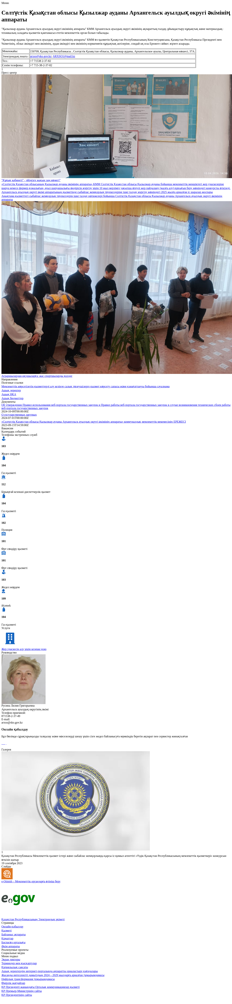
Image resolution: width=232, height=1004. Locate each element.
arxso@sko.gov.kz (40, 56)
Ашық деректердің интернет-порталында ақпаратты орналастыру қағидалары (49, 971)
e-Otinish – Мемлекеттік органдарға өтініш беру (31, 881)
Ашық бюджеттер (12, 398)
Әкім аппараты (10, 946)
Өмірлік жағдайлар (13, 983)
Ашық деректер (11, 390)
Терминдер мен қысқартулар (19, 963)
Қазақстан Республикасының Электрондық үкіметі (33, 919)
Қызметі (6, 930)
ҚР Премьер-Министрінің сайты (21, 990)
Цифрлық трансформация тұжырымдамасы (28, 979)
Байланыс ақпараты (13, 934)
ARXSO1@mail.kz (64, 56)
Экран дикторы (10, 959)
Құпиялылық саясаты (14, 967)
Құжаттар (7, 938)
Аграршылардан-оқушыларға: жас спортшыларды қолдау (36, 375)
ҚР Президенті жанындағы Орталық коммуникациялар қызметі (40, 987)
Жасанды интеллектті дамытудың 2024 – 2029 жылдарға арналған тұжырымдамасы (52, 975)
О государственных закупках (19, 414)
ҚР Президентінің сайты (16, 994)
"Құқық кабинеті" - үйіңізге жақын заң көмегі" (31, 180)
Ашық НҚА (8, 394)
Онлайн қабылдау (12, 926)
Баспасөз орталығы (13, 942)
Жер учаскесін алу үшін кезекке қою (23, 649)
